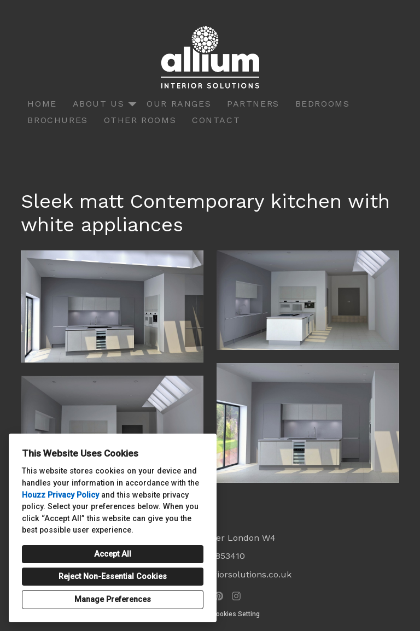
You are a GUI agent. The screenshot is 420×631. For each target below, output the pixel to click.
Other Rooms (140, 120)
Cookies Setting (236, 614)
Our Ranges (179, 103)
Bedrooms (322, 103)
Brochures (57, 120)
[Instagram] (236, 596)
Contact (216, 120)
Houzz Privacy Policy (60, 495)
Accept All (112, 554)
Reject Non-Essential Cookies (113, 576)
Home (41, 103)
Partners (253, 103)
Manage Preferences (112, 599)
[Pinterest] (219, 596)
